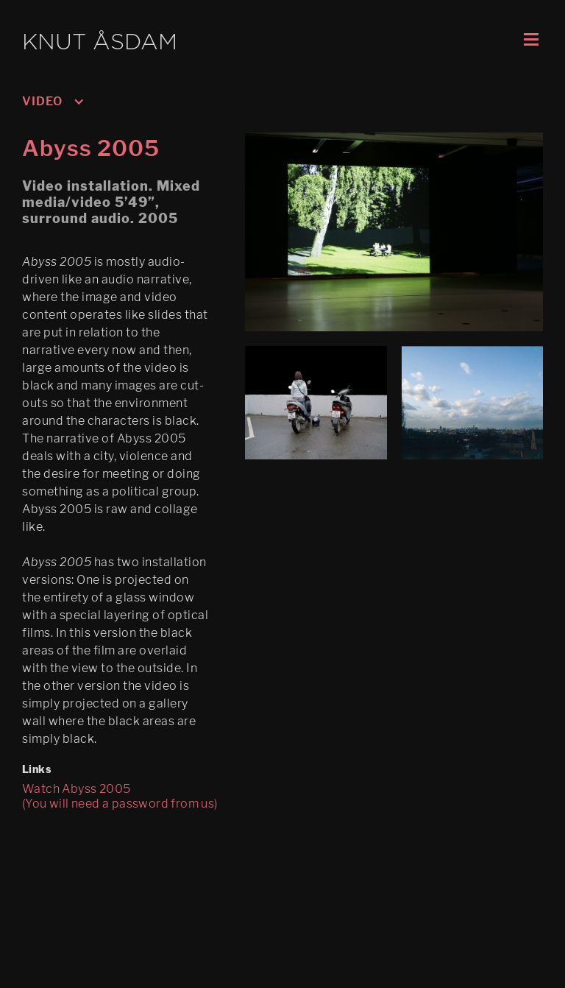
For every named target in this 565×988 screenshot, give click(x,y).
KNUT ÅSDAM (99, 43)
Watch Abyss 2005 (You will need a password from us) (120, 796)
